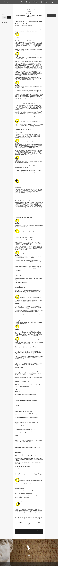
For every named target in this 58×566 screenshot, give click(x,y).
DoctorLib (20, 563)
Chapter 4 (37, 54)
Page (20, 523)
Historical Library (31, 563)
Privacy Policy (37, 563)
